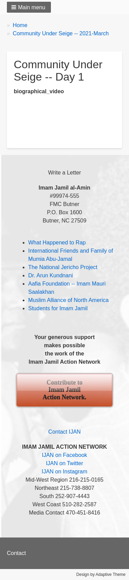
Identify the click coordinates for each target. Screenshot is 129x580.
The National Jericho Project (62, 267)
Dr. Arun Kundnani (50, 275)
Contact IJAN (64, 432)
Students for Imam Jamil (58, 308)
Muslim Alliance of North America (68, 300)
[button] (29, 7)
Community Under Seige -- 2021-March (61, 33)
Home (20, 25)
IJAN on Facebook (64, 455)
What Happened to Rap (57, 242)
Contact (16, 553)
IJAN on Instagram (64, 471)
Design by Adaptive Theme (101, 574)
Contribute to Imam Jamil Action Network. (64, 390)
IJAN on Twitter (64, 463)
